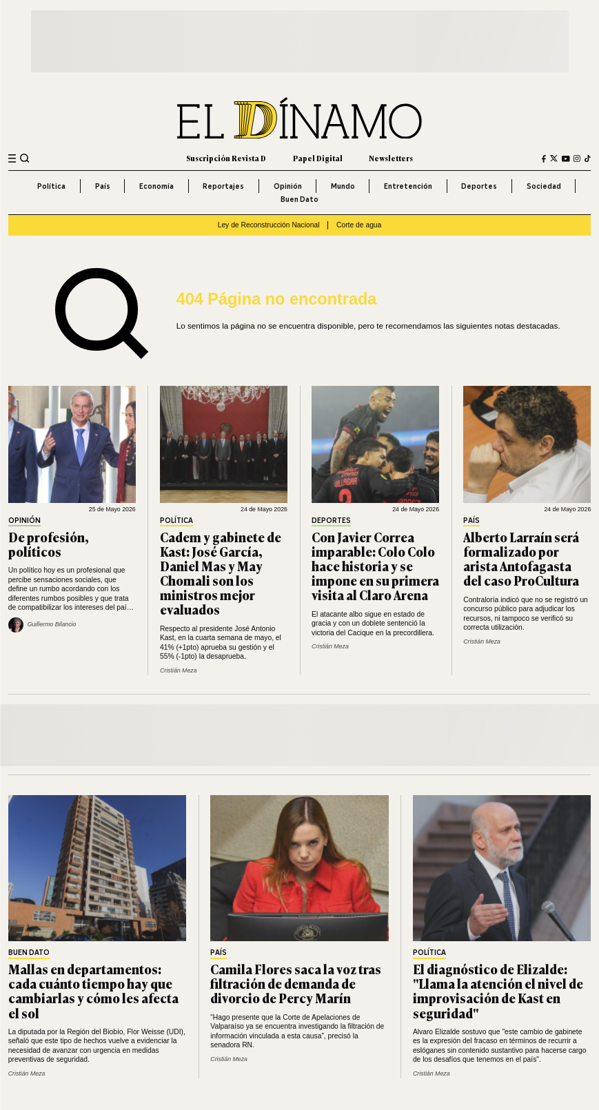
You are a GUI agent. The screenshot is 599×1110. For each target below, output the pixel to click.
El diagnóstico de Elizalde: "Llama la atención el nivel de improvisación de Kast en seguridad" (498, 990)
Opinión (288, 186)
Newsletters (391, 158)
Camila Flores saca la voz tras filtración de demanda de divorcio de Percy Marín (295, 983)
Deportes (479, 186)
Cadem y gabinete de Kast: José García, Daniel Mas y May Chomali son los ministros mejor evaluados (220, 573)
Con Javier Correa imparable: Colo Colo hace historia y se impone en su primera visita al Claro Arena (375, 566)
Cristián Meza (178, 670)
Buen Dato (299, 199)
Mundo (343, 186)
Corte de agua (358, 225)
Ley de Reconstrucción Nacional (269, 225)
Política (51, 186)
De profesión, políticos (48, 544)
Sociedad (544, 186)
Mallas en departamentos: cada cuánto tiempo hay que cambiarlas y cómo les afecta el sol (93, 990)
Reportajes (223, 186)
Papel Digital (318, 158)
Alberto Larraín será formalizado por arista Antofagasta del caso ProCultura (521, 558)
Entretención (408, 186)
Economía (156, 186)
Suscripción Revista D (226, 158)
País (102, 186)
